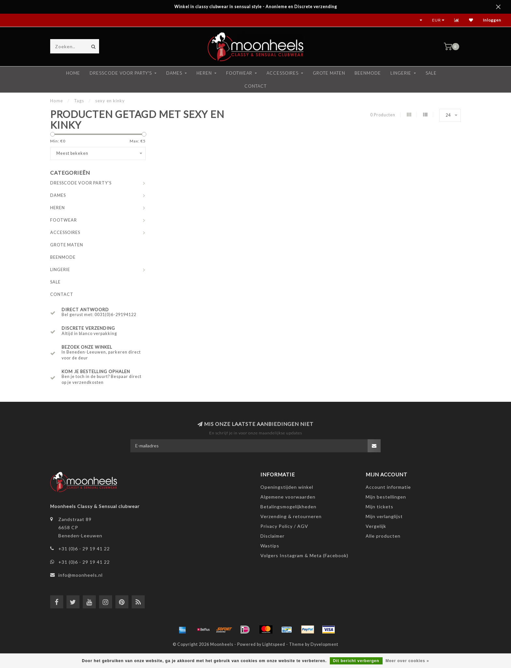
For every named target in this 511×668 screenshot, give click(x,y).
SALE (431, 73)
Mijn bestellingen (386, 497)
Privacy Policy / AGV (284, 526)
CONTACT (255, 86)
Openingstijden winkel (286, 487)
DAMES (174, 73)
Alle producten (383, 536)
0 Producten (382, 114)
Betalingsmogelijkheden (288, 506)
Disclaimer (272, 536)
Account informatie (388, 487)
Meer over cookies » (407, 661)
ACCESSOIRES (283, 73)
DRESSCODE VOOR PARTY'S (121, 73)
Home (73, 73)
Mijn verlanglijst (384, 516)
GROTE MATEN (329, 73)
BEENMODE (368, 73)
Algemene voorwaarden (287, 497)
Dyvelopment (324, 644)
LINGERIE (400, 73)
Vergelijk (376, 526)
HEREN (204, 73)
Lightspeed (273, 644)
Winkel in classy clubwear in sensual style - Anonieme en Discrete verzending (255, 6)
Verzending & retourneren (291, 516)
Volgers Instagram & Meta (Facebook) (304, 555)
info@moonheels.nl (80, 575)
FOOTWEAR (239, 73)
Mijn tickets (379, 506)
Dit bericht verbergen (356, 661)
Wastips (269, 545)
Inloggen (492, 20)
